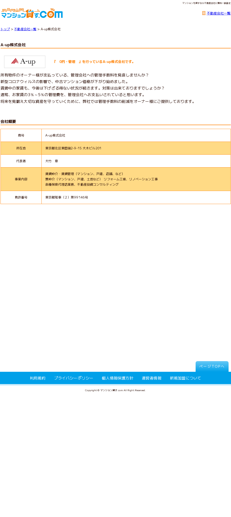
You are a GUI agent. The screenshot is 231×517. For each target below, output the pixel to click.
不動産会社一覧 (219, 13)
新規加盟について (185, 378)
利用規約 (38, 378)
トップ (5, 29)
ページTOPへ (212, 366)
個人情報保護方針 (117, 378)
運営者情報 (151, 378)
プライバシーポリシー (74, 378)
